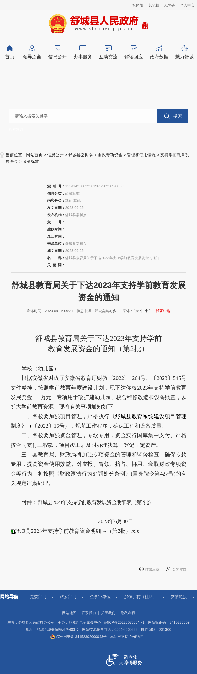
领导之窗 (32, 52)
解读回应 (133, 52)
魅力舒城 (184, 52)
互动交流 (108, 52)
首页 (9, 52)
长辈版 (153, 5)
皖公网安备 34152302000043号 (78, 637)
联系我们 (89, 613)
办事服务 (82, 52)
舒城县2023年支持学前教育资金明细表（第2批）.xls (77, 531)
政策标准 (31, 161)
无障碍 (169, 5)
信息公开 (57, 52)
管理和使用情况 (141, 155)
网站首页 (34, 155)
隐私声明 (128, 613)
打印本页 (152, 570)
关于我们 (108, 613)
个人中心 (187, 5)
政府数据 (159, 52)
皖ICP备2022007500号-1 (124, 622)
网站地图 (69, 613)
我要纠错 (163, 311)
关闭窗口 (179, 570)
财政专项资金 (110, 155)
